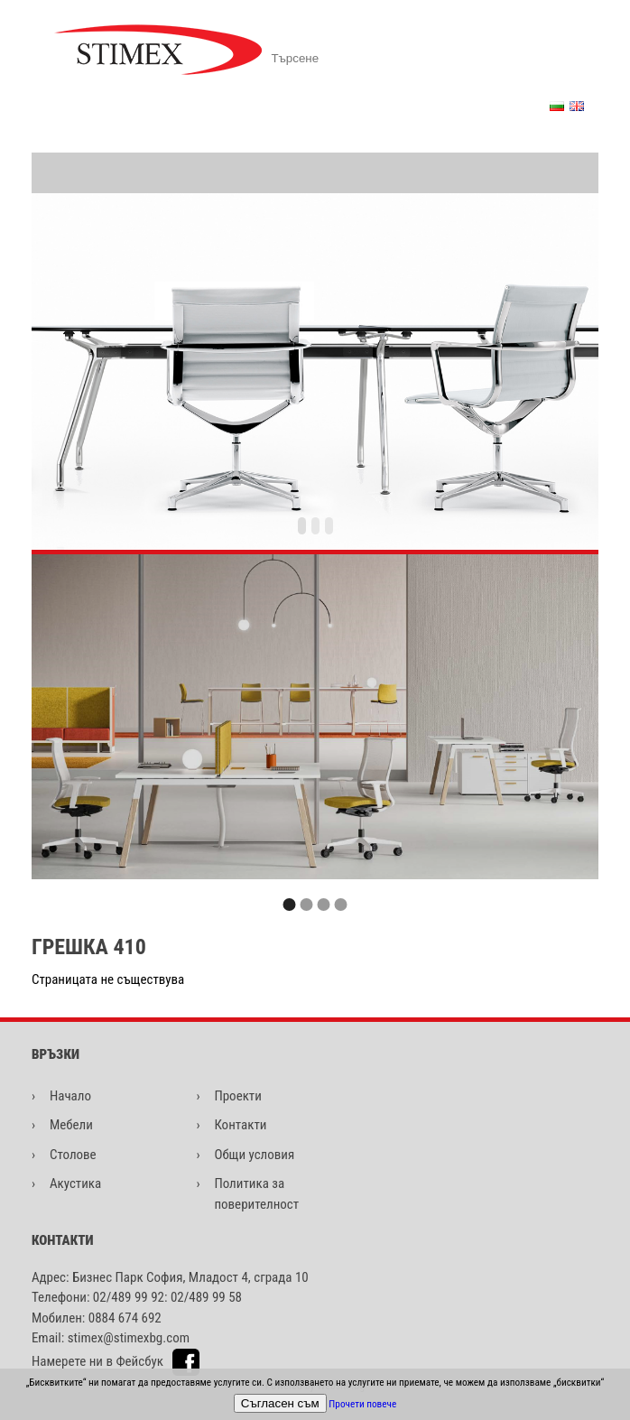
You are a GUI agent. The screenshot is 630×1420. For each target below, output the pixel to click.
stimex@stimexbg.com (129, 1338)
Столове (73, 1154)
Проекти (238, 1096)
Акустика (75, 1183)
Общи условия (254, 1154)
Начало (70, 1096)
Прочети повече (362, 1404)
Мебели (71, 1125)
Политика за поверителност (256, 1193)
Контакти (240, 1125)
